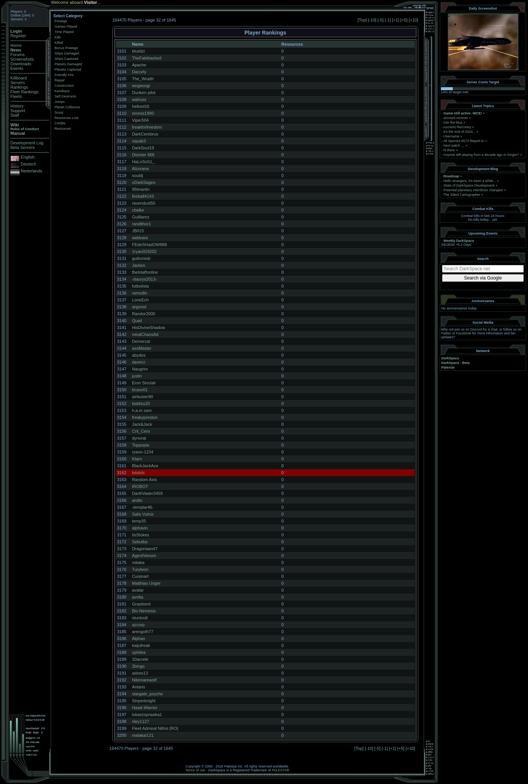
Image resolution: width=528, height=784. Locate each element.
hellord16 (140, 106)
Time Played (64, 32)
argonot (139, 306)
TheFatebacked (146, 58)
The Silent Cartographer (461, 195)
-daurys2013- (144, 279)
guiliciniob (141, 258)
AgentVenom (144, 555)
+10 (413, 20)
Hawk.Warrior (144, 707)
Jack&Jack (142, 424)
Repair (59, 80)
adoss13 (140, 673)
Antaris (138, 687)
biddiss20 (141, 403)
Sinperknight (143, 700)
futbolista (140, 286)
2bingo (138, 666)
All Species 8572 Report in (463, 141)
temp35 (139, 521)
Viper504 (140, 120)
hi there (449, 150)
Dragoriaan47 (145, 548)
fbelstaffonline (145, 272)
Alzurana (140, 168)
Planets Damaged (68, 64)
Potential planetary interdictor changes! (473, 190)
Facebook (464, 333)
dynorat (139, 438)
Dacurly (139, 71)
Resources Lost (66, 118)
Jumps (59, 102)
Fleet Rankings (24, 91)
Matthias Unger (146, 583)
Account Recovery (457, 127)
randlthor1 (141, 224)
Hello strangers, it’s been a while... (470, 181)
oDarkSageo (143, 182)
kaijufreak (141, 645)
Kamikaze (62, 91)
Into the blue (453, 122)
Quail (137, 320)
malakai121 (142, 735)
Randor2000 (143, 313)
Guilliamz (140, 217)
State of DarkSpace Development (469, 185)
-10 (372, 20)
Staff (14, 115)
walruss (139, 99)
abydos (138, 355)
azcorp (138, 624)
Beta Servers (22, 147)
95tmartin (141, 189)
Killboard (18, 78)
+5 (403, 20)
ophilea (138, 652)
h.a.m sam (142, 410)
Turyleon (140, 569)
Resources (62, 129)
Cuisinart (140, 576)
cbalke (138, 210)
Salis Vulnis (142, 514)
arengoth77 (142, 631)
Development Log (26, 143)
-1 (388, 20)
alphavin (140, 528)
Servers (17, 82)
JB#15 (138, 230)
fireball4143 (143, 196)
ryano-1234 (142, 452)
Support (17, 110)
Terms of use (195, 770)
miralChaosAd (145, 334)
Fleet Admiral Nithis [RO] (155, 728)
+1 (395, 20)
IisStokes (140, 535)
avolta (137, 597)
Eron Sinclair (144, 382)
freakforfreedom (147, 127)
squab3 (139, 141)
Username (452, 136)
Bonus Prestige (66, 48)
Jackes (138, 265)
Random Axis (144, 479)
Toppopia (140, 445)
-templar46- (142, 507)
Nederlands (31, 171)
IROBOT (140, 486)
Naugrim (140, 369)
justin (137, 376)
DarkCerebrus (145, 134)
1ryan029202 (144, 251)
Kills (57, 37)
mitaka (138, 562)
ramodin (139, 293)
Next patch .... (454, 145)
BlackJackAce (145, 465)
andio (137, 500)
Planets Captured (67, 69)
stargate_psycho (147, 693)
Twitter (446, 333)
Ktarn (137, 459)
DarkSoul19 (143, 148)
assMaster (142, 348)
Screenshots (22, 59)
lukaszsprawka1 (147, 714)
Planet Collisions (67, 107)
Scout (58, 112)
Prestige (60, 21)
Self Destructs (65, 96)
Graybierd (141, 604)
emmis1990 (143, 113)
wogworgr (141, 85)
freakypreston (145, 417)
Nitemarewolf (144, 680)
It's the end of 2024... (460, 132)
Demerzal (141, 341)
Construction (64, 86)
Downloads (20, 63)
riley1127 (140, 721)
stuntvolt (140, 617)
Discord (476, 329)
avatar (138, 590)
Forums (17, 54)
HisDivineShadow (148, 327)
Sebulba (139, 541)
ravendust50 (143, 203)
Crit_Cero (141, 431)
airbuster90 (142, 396)
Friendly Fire (64, 75)
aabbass (140, 237)
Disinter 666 (143, 154)
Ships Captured (66, 59)
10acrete (140, 659)
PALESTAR (280, 770)
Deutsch (28, 164)
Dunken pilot (143, 92)
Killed (58, 43)
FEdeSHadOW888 (149, 244)
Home (15, 45)
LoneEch (140, 300)
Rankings (19, 87)
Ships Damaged (66, 53)
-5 (381, 20)
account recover (456, 118)
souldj (137, 175)
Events (16, 68)
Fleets (16, 96)
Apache (139, 65)
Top (362, 20)
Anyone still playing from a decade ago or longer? (481, 155)
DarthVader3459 (147, 493)
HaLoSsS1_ (143, 161)
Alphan (138, 638)
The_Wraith (143, 78)
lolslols (138, 472)
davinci (138, 362)
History (16, 106)
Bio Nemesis (144, 611)
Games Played (65, 26)
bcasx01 (140, 389)
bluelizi (138, 51)
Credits (60, 123)
